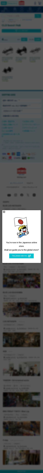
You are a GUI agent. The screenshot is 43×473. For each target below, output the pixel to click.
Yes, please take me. (21, 256)
